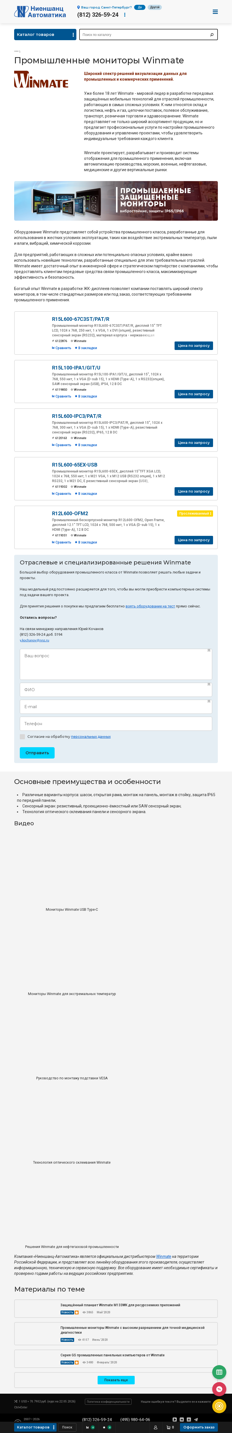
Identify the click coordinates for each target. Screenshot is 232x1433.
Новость (67, 1312)
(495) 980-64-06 (135, 1419)
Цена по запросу (194, 345)
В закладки (87, 348)
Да (140, 7)
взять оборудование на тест (150, 606)
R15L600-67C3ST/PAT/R (80, 319)
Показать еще (116, 1380)
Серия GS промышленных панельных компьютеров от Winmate (113, 1355)
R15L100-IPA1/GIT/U (76, 368)
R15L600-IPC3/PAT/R (76, 416)
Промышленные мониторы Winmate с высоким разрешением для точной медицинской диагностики (133, 1330)
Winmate (163, 1256)
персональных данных (91, 736)
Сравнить (63, 348)
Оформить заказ (198, 1427)
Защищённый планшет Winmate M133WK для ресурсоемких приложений (120, 1305)
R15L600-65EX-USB (74, 465)
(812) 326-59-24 (97, 14)
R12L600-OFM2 (70, 513)
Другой (155, 7)
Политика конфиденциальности (108, 1401)
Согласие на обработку (65, 737)
